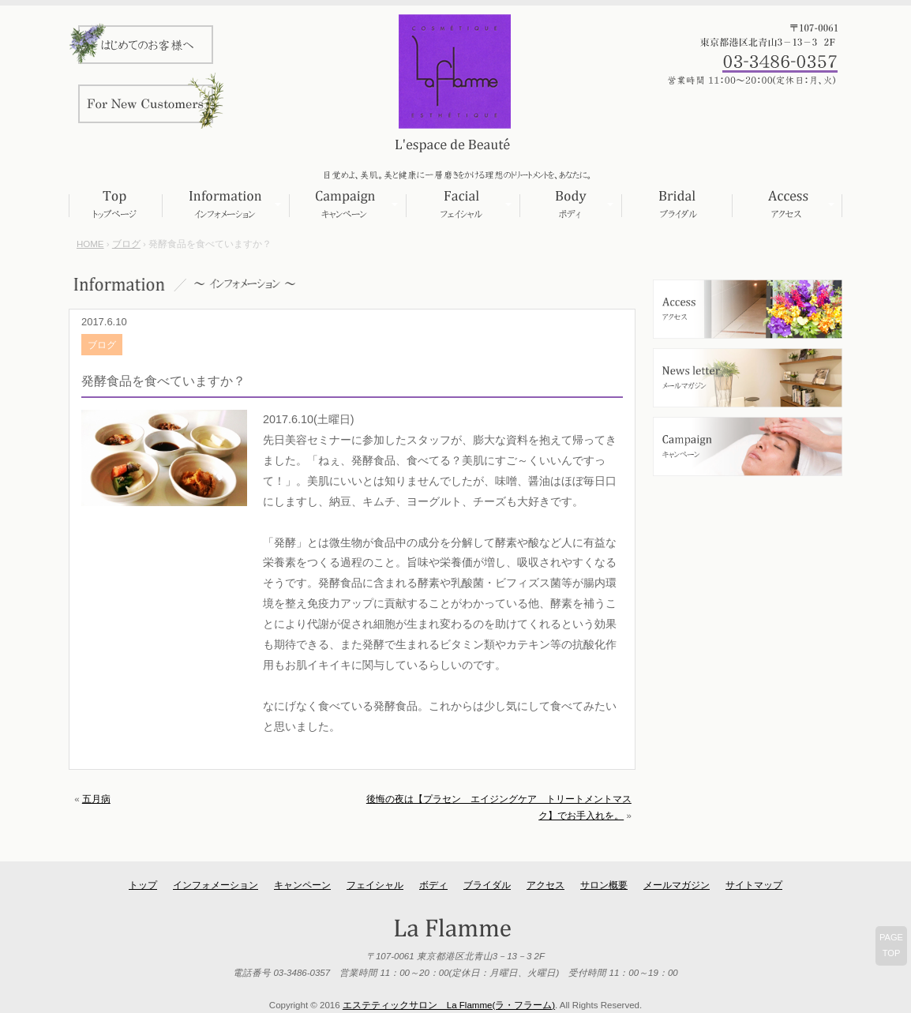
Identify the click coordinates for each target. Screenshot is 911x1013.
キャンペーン (347, 204)
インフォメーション (225, 204)
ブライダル (676, 204)
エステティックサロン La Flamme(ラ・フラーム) (449, 1005)
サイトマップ (753, 885)
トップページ (115, 204)
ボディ (570, 204)
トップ (143, 885)
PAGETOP (891, 945)
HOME (90, 244)
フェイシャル (462, 204)
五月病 (96, 799)
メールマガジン (676, 885)
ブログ (126, 244)
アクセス (787, 204)
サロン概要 (604, 885)
